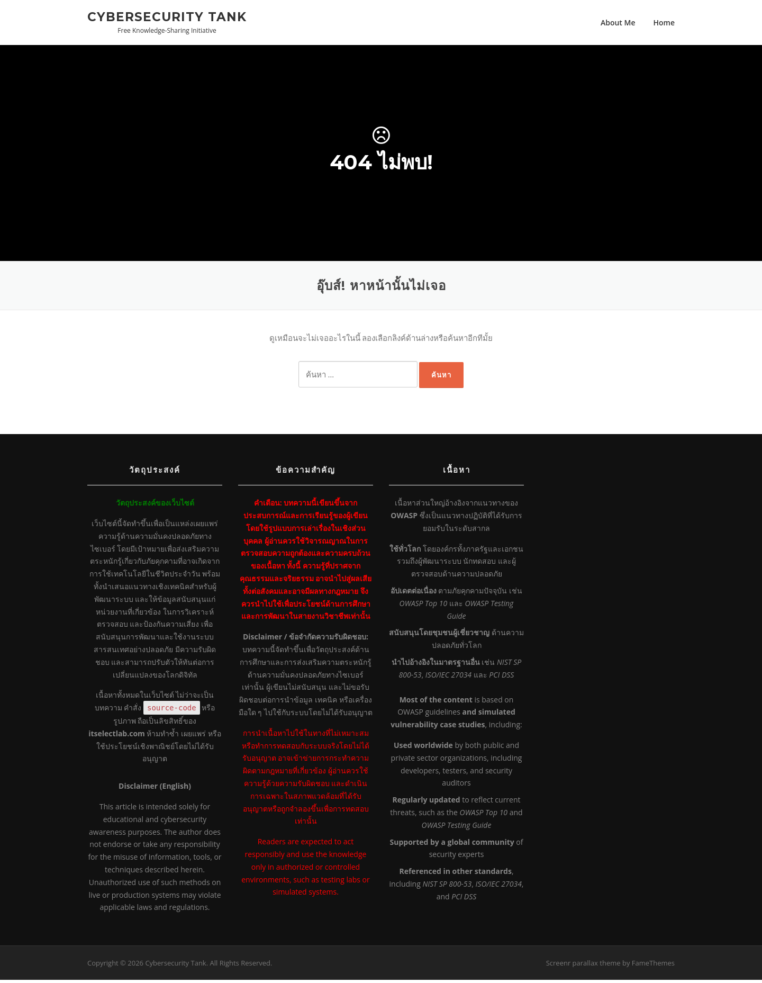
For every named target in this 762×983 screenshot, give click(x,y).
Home (664, 22)
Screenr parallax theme (583, 965)
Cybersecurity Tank (167, 16)
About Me (618, 22)
